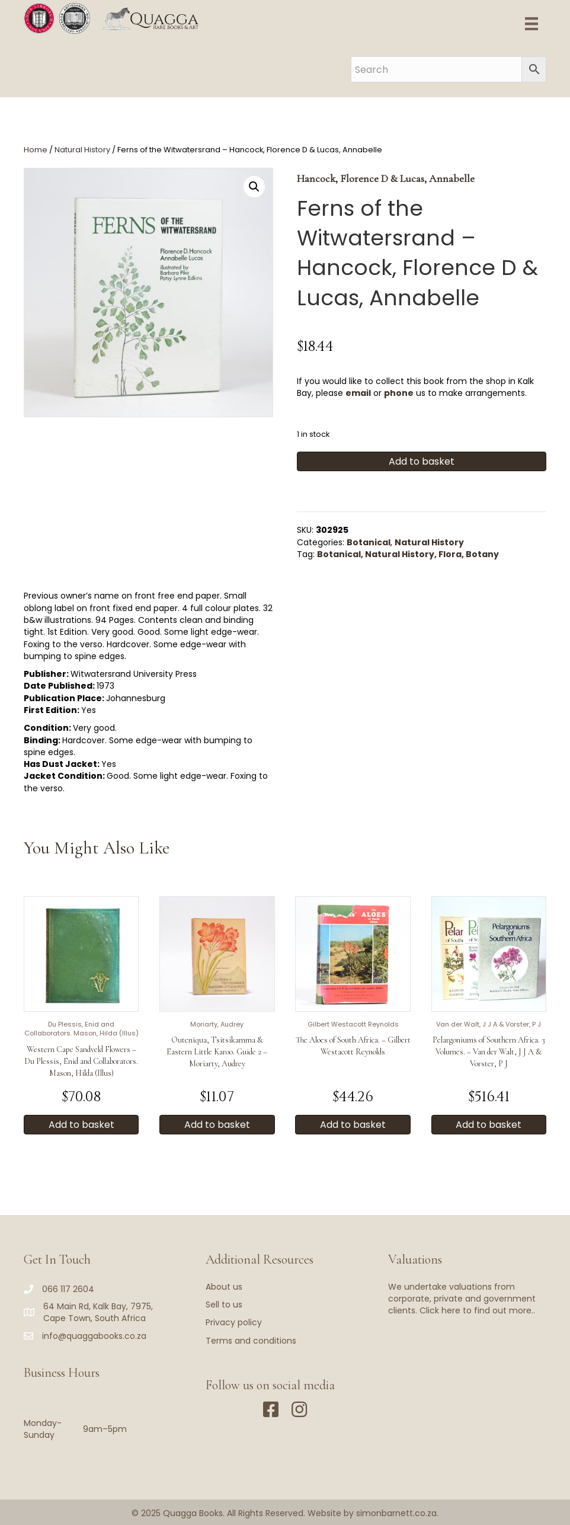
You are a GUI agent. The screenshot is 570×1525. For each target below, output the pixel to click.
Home (35, 149)
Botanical (368, 542)
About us (224, 1287)
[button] (254, 186)
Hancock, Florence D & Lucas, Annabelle (386, 178)
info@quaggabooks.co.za (94, 1336)
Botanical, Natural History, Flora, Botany (408, 554)
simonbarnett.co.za (396, 1513)
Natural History (82, 149)
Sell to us (224, 1304)
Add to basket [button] (81, 1124)
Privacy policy (234, 1322)
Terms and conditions (251, 1341)
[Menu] (531, 24)
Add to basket (421, 461)
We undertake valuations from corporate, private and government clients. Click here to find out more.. (462, 1299)
